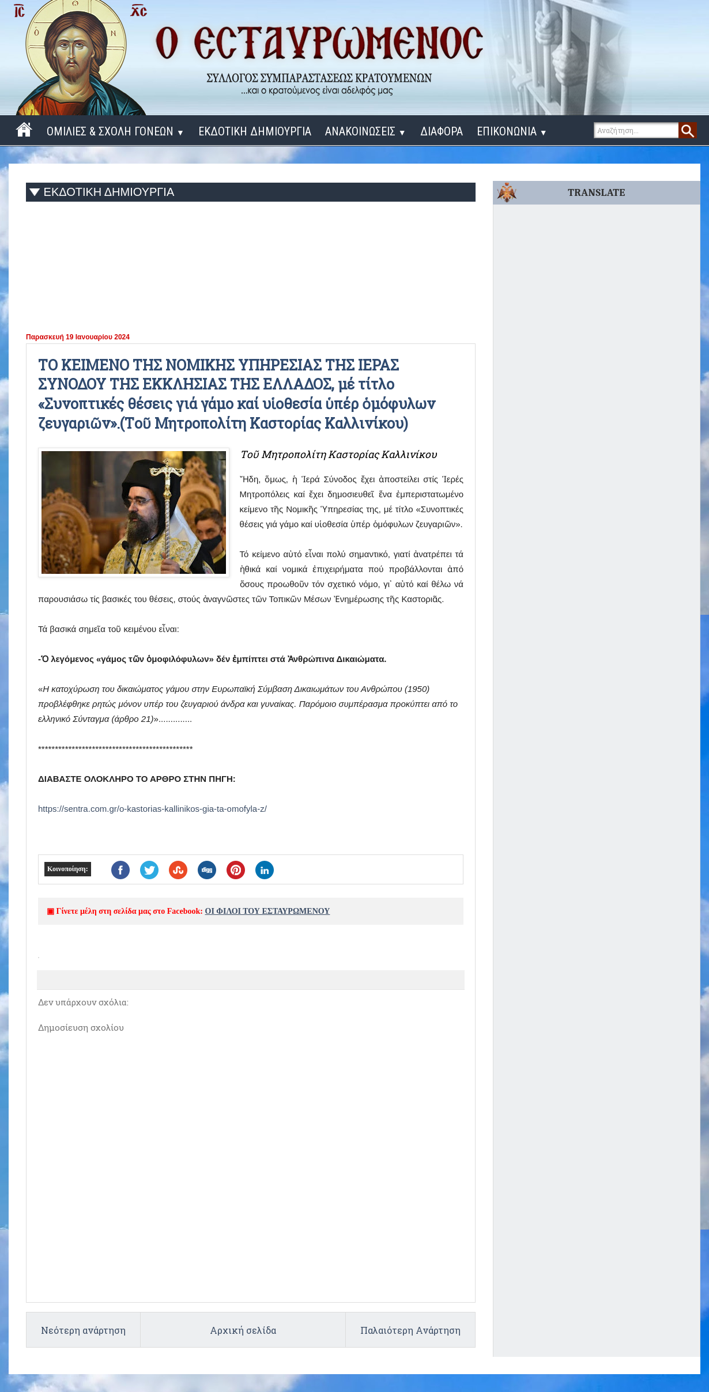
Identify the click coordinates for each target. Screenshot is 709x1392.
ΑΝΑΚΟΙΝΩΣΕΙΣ (365, 131)
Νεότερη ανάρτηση (83, 1330)
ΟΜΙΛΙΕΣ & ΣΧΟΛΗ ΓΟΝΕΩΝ (115, 131)
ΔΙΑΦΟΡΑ (441, 131)
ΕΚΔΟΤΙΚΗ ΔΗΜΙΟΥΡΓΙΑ (254, 131)
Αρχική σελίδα (243, 1330)
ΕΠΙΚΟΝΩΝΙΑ (512, 131)
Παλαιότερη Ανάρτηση (410, 1330)
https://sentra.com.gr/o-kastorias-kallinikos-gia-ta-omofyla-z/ (152, 809)
